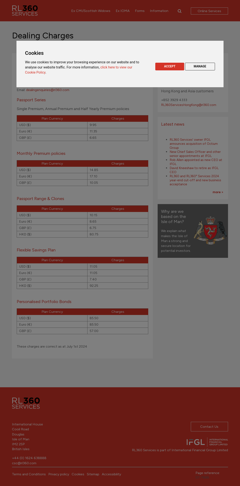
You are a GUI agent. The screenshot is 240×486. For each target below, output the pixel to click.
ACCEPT (169, 66)
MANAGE (200, 66)
